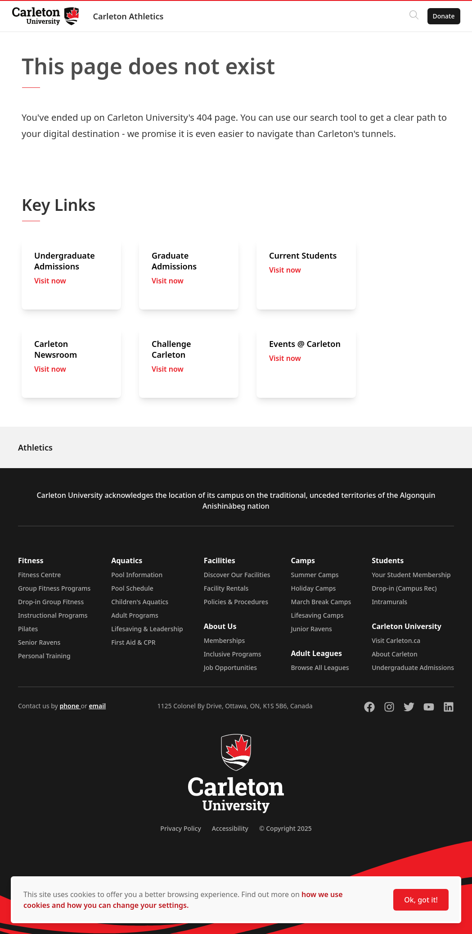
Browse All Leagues (320, 667)
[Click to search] (411, 16)
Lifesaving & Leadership (147, 628)
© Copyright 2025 (285, 828)
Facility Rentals (226, 588)
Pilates (28, 628)
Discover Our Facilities (237, 574)
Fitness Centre (39, 574)
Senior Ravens (39, 642)
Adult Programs (134, 615)
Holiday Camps (313, 588)
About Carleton (395, 654)
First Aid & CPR (133, 642)
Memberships (224, 640)
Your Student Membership (411, 574)
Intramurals (389, 601)
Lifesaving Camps (317, 615)
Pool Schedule (132, 588)
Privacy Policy (180, 828)
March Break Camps (321, 601)
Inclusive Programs (232, 654)
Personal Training (44, 656)
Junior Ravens (311, 628)
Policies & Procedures (236, 601)
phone (70, 706)
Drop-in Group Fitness (51, 601)
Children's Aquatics (139, 601)
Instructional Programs (53, 615)
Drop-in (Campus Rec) (404, 588)
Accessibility (230, 828)
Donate (441, 16)
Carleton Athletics (130, 16)
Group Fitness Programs (54, 588)
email (97, 706)
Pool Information (136, 574)
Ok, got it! (421, 900)
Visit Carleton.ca (396, 640)
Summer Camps (314, 574)
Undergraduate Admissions (413, 667)
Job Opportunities (230, 667)
